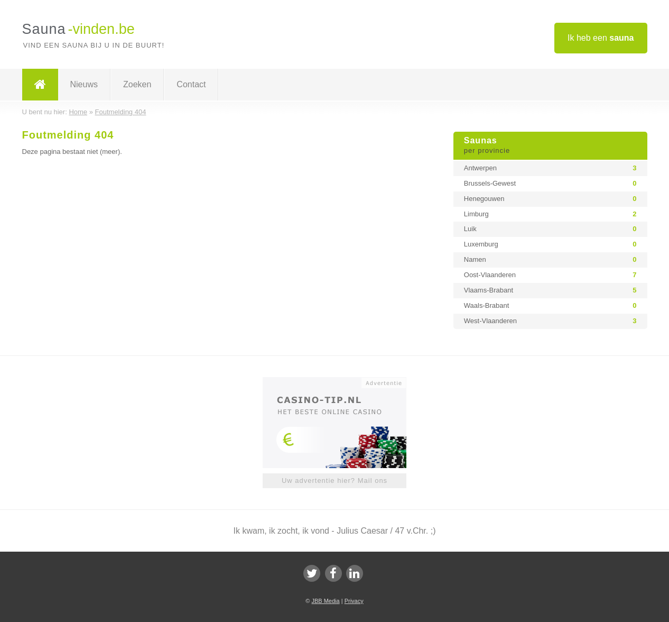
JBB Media (325, 601)
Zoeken (137, 84)
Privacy (354, 601)
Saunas (550, 146)
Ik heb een (601, 37)
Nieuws (84, 84)
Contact (191, 84)
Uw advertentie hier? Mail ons (334, 480)
